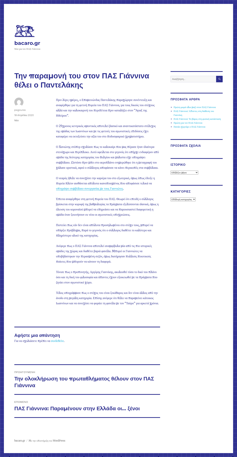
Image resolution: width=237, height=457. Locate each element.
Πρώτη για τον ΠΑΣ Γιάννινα (188, 122)
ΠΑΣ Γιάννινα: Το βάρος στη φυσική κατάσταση (197, 118)
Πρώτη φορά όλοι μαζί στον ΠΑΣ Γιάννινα (195, 107)
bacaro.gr (27, 43)
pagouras (20, 109)
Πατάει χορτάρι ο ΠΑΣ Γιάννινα (189, 126)
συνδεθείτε (57, 341)
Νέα (16, 120)
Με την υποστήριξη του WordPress (47, 440)
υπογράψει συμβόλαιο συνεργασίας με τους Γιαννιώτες (89, 188)
